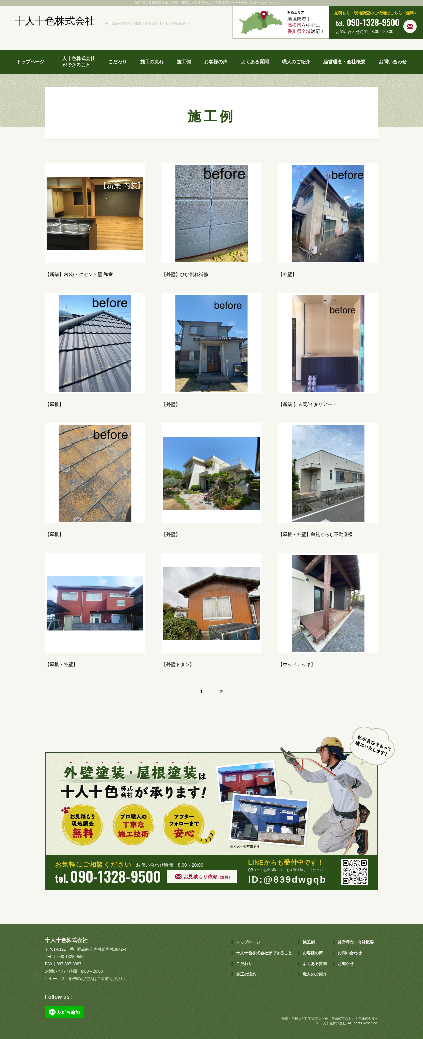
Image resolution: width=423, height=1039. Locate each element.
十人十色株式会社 (55, 20)
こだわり (117, 61)
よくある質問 (255, 61)
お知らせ (346, 964)
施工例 (184, 61)
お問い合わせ (393, 61)
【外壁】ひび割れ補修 (185, 274)
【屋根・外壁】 (61, 664)
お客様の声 (215, 61)
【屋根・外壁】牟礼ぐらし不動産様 (315, 534)
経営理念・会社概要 (344, 61)
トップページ (30, 61)
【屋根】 (54, 404)
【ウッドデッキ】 (296, 664)
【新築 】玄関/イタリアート (307, 404)
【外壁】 (287, 274)
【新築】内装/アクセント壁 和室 (79, 274)
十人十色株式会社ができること (76, 62)
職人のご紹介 (296, 61)
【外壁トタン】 (178, 664)
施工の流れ (152, 61)
